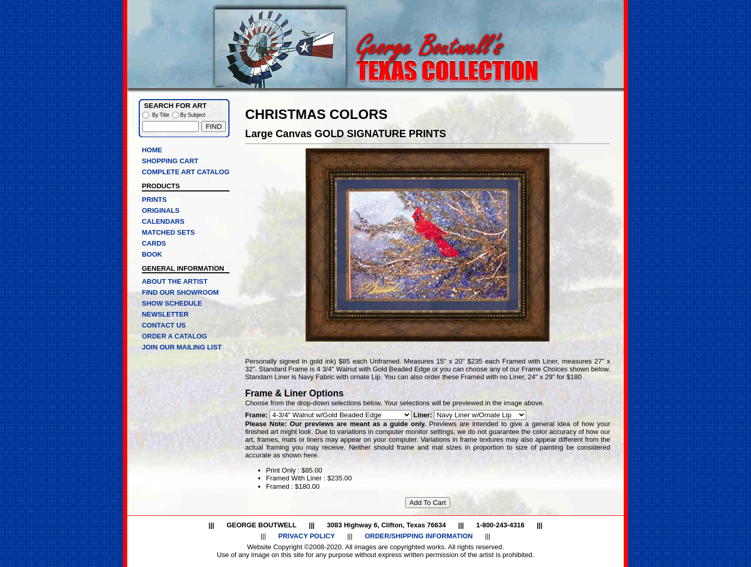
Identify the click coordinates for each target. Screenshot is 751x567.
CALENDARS (163, 221)
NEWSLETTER (165, 314)
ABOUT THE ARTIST (175, 281)
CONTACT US (164, 325)
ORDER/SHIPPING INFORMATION (419, 536)
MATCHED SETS (168, 232)
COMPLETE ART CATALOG (185, 172)
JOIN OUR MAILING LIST (182, 347)
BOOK (152, 254)
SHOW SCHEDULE (172, 303)
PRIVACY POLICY (306, 536)
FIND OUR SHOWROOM (180, 292)
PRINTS (154, 199)
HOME (152, 150)
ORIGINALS (160, 210)
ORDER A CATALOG (174, 336)
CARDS (154, 243)
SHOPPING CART (170, 161)
